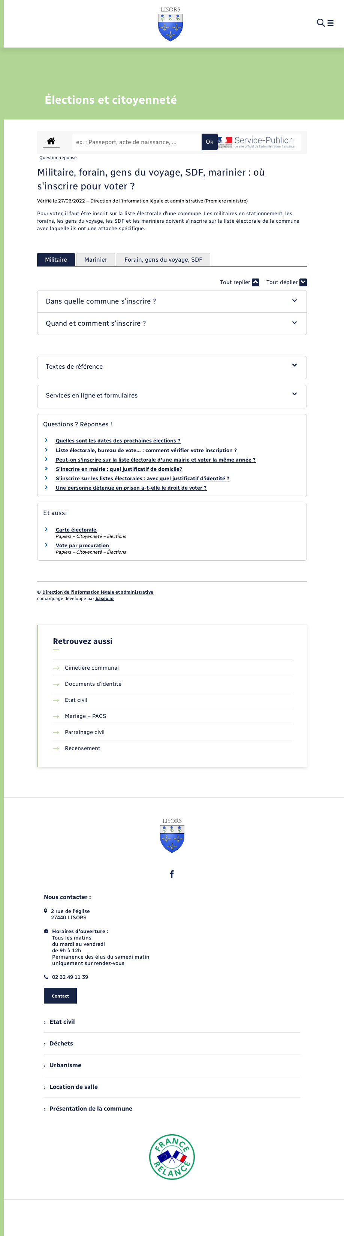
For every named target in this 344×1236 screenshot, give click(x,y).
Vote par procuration (82, 545)
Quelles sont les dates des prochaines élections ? (118, 441)
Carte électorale (76, 530)
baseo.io (105, 598)
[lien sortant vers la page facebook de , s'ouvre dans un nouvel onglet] (172, 874)
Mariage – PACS (79, 716)
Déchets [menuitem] (58, 1043)
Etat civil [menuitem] (59, 1021)
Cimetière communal (86, 667)
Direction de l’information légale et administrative (97, 592)
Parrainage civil (79, 732)
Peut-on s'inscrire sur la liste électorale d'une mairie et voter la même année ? (156, 460)
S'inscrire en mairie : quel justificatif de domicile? (119, 469)
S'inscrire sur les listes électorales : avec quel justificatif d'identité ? (142, 478)
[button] (172, 301)
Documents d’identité (87, 684)
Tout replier (239, 282)
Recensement (76, 748)
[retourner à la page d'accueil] (170, 23)
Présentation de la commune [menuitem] (88, 1108)
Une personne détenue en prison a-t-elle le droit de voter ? (131, 488)
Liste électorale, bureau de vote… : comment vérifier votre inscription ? (146, 450)
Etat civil (70, 700)
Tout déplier (286, 282)
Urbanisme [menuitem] (62, 1065)
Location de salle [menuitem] (71, 1086)
